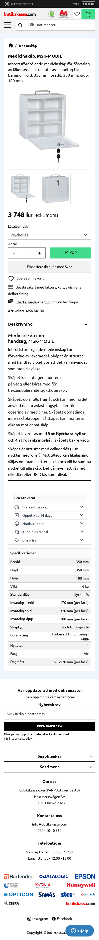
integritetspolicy (20, 738)
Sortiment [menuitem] (49, 766)
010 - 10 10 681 (50, 831)
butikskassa (20, 14)
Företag (88, 3)
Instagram (37, 919)
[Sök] (20, 25)
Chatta (21, 302)
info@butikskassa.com (49, 824)
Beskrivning (20, 323)
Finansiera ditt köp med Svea (49, 267)
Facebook (62, 919)
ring (48, 302)
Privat (75, 3)
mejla (32, 302)
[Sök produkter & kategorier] (59, 25)
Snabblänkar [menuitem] (49, 756)
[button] (8, 25)
